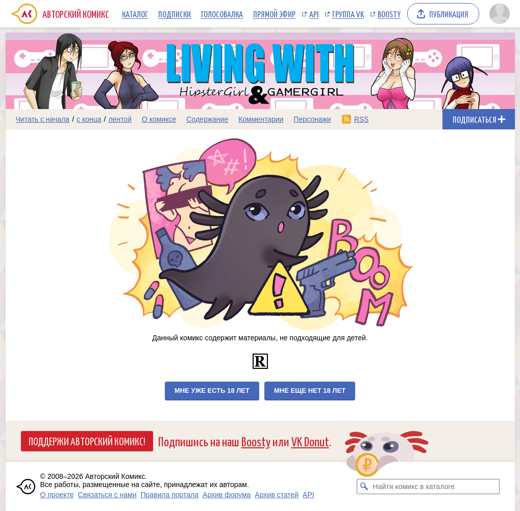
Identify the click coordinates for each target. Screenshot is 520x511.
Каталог (135, 13)
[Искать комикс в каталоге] (364, 486)
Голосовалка (222, 13)
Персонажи (312, 119)
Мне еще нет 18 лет (309, 390)
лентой (120, 119)
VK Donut (310, 441)
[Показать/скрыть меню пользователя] (499, 14)
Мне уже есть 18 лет (212, 390)
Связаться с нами (107, 495)
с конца (89, 119)
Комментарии (260, 119)
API (313, 13)
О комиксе (159, 119)
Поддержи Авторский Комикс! (87, 440)
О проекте (57, 495)
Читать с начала (43, 119)
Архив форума (227, 495)
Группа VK (348, 13)
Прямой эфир (274, 13)
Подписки (174, 13)
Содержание (207, 119)
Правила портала (169, 495)
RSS (361, 119)
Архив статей (277, 495)
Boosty (389, 13)
